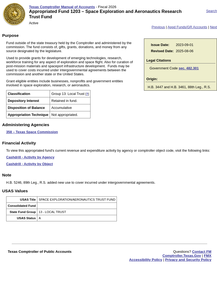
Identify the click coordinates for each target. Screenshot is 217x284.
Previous (158, 27)
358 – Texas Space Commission (32, 132)
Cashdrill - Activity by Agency (30, 157)
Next (213, 27)
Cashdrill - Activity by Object (29, 164)
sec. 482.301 (189, 68)
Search (211, 11)
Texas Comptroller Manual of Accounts (62, 7)
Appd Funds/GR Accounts (187, 27)
